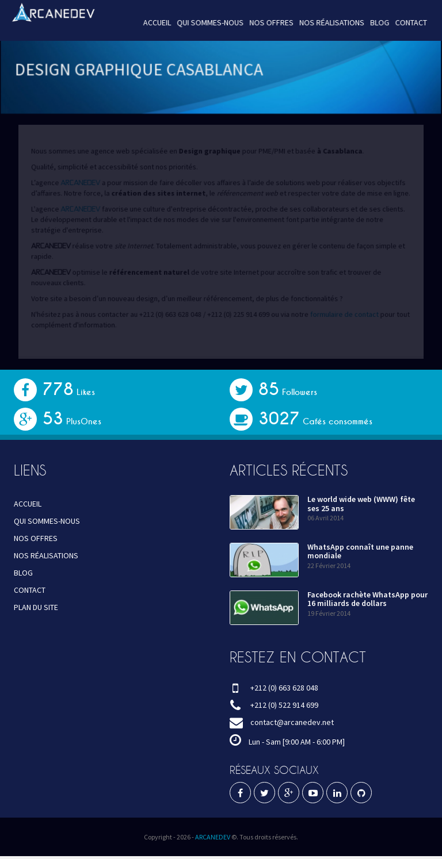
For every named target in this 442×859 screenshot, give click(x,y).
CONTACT (404, 22)
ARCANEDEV (212, 837)
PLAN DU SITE (36, 607)
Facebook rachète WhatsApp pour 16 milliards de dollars (367, 598)
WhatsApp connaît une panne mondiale (360, 551)
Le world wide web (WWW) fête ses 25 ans (361, 503)
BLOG (374, 22)
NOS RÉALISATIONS (328, 22)
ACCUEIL (159, 22)
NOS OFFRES (270, 22)
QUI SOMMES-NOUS (210, 22)
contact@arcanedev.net (292, 722)
